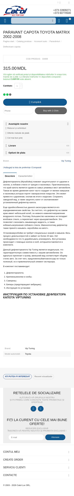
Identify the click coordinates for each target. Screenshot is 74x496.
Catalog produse (24, 41)
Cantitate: (8, 86)
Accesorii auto (40, 41)
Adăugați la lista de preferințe (16, 167)
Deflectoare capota (11, 47)
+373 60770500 (62, 13)
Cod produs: (33, 59)
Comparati (36, 167)
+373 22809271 (62, 10)
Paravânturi (55, 41)
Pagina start (8, 41)
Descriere (10, 176)
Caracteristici (25, 176)
